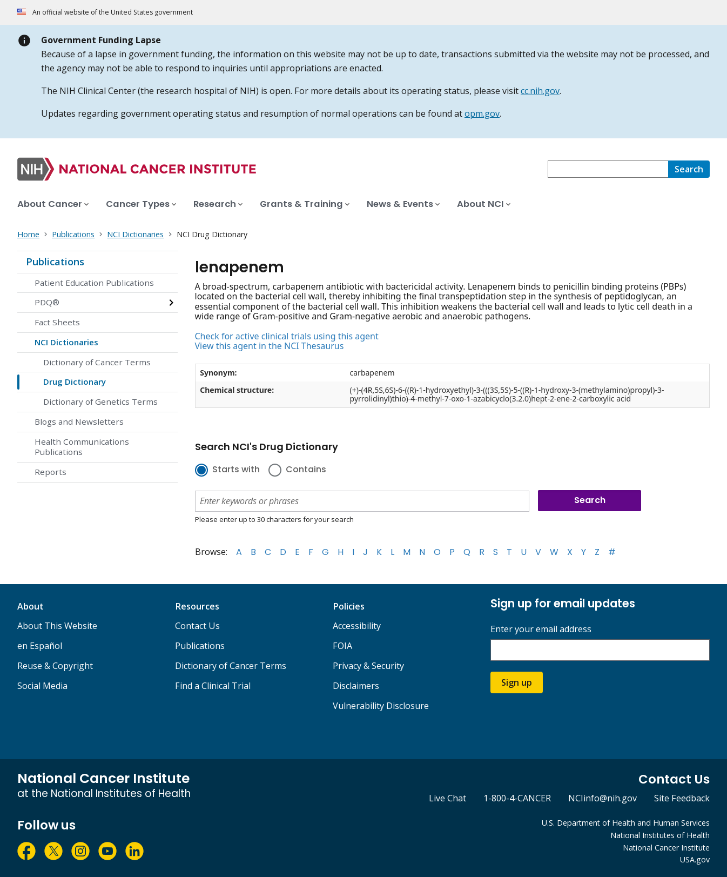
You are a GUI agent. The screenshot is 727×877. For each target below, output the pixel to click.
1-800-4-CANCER (517, 798)
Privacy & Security (368, 666)
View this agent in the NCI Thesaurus (269, 346)
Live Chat (447, 798)
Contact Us (197, 626)
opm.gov (482, 113)
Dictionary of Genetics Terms (100, 401)
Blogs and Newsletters (79, 421)
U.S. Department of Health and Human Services (626, 823)
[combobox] (608, 169)
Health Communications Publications (82, 447)
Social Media (42, 686)
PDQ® (47, 302)
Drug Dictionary (74, 381)
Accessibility (357, 626)
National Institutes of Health (660, 835)
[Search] (689, 169)
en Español (39, 646)
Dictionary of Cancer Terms (97, 362)
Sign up (516, 682)
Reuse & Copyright (55, 666)
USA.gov (695, 859)
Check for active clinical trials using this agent (287, 336)
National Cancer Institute (666, 847)
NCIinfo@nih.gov (602, 798)
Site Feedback (682, 798)
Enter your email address (540, 629)
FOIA (342, 646)
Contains (306, 470)
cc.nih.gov (540, 91)
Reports (50, 471)
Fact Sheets (57, 322)
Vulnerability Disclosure (381, 706)
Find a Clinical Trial (213, 686)
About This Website (57, 626)
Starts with (236, 470)
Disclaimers (356, 686)
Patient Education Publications (94, 282)
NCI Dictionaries (66, 342)
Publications (55, 261)
